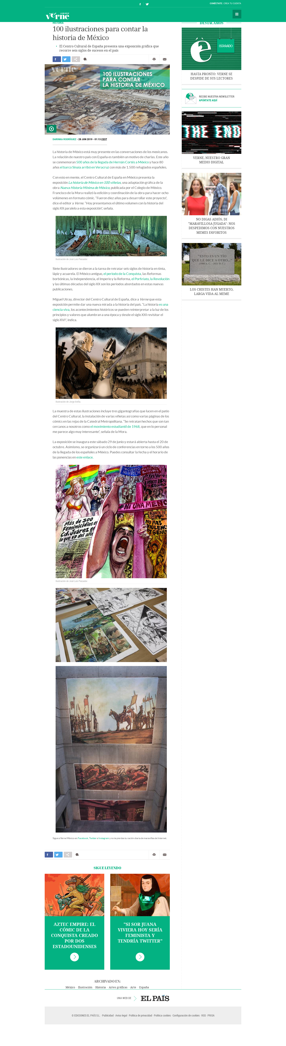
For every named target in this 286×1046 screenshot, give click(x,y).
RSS (203, 1015)
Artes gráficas (118, 987)
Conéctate (216, 3)
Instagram (104, 838)
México (70, 987)
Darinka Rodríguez (65, 139)
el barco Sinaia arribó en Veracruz (84, 167)
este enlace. (85, 457)
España (144, 987)
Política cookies (162, 1015)
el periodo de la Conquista (122, 274)
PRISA (211, 1015)
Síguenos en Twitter (147, 3)
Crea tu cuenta (232, 3)
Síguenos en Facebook (140, 3)
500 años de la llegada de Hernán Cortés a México (112, 162)
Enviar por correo (164, 59)
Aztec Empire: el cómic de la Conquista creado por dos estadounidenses (74, 935)
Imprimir (154, 59)
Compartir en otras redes (76, 59)
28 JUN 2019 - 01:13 (92, 139)
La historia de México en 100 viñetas (94, 182)
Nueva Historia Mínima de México (84, 187)
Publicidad (108, 1015)
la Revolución (159, 279)
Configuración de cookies (186, 1015)
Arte (133, 987)
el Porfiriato (140, 279)
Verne (57, 16)
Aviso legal (121, 1015)
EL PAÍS (155, 998)
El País (57, 4)
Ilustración (85, 987)
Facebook (83, 838)
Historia (58, 23)
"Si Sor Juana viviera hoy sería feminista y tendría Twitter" (140, 933)
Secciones (237, 14)
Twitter (93, 838)
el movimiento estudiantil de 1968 (115, 426)
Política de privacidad (140, 1015)
